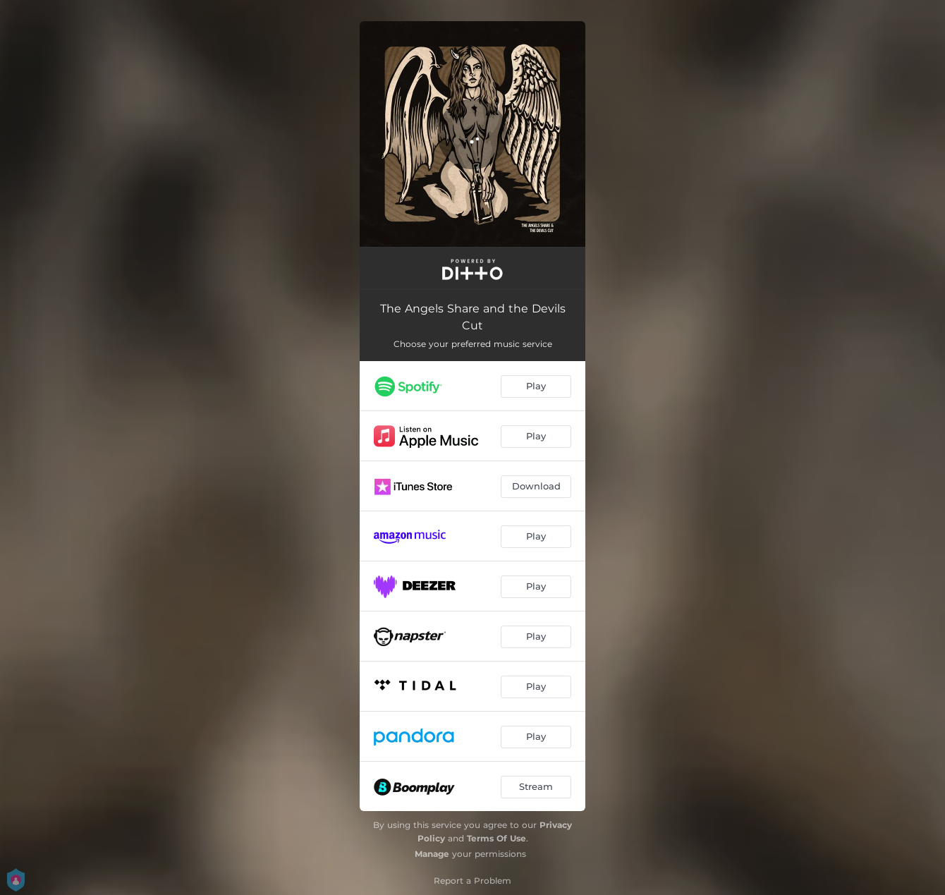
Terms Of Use (496, 838)
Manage (432, 853)
